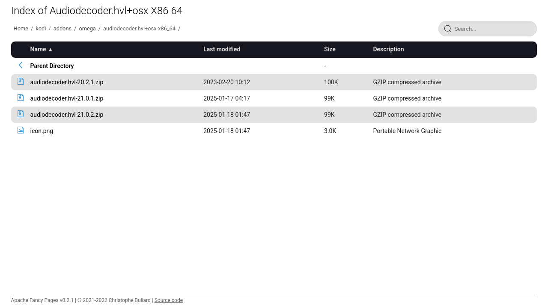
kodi (41, 28)
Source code (169, 300)
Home (21, 28)
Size (330, 49)
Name (38, 49)
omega (87, 28)
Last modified (221, 49)
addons (62, 28)
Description (388, 49)
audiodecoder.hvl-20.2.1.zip (67, 82)
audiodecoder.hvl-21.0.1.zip (67, 98)
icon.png (42, 130)
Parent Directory (52, 65)
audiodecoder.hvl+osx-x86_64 (139, 28)
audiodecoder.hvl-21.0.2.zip (67, 114)
